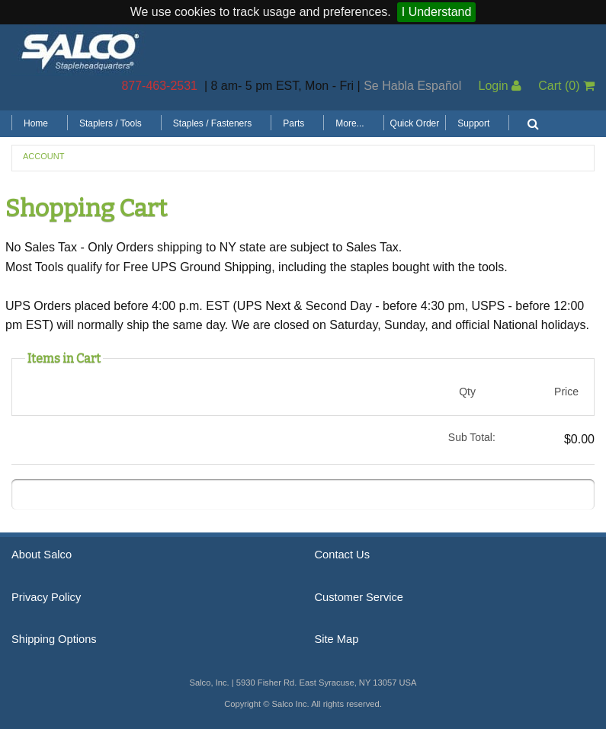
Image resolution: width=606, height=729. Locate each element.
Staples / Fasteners (212, 123)
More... (349, 123)
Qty (467, 391)
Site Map (337, 639)
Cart (566, 85)
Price (566, 391)
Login (499, 85)
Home (36, 123)
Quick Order (415, 123)
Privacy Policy (46, 597)
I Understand (437, 11)
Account (43, 156)
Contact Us (342, 554)
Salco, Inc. (80, 50)
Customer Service (359, 597)
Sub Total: (471, 437)
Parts (293, 123)
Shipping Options (54, 639)
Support (473, 123)
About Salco (41, 554)
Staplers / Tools (110, 123)
